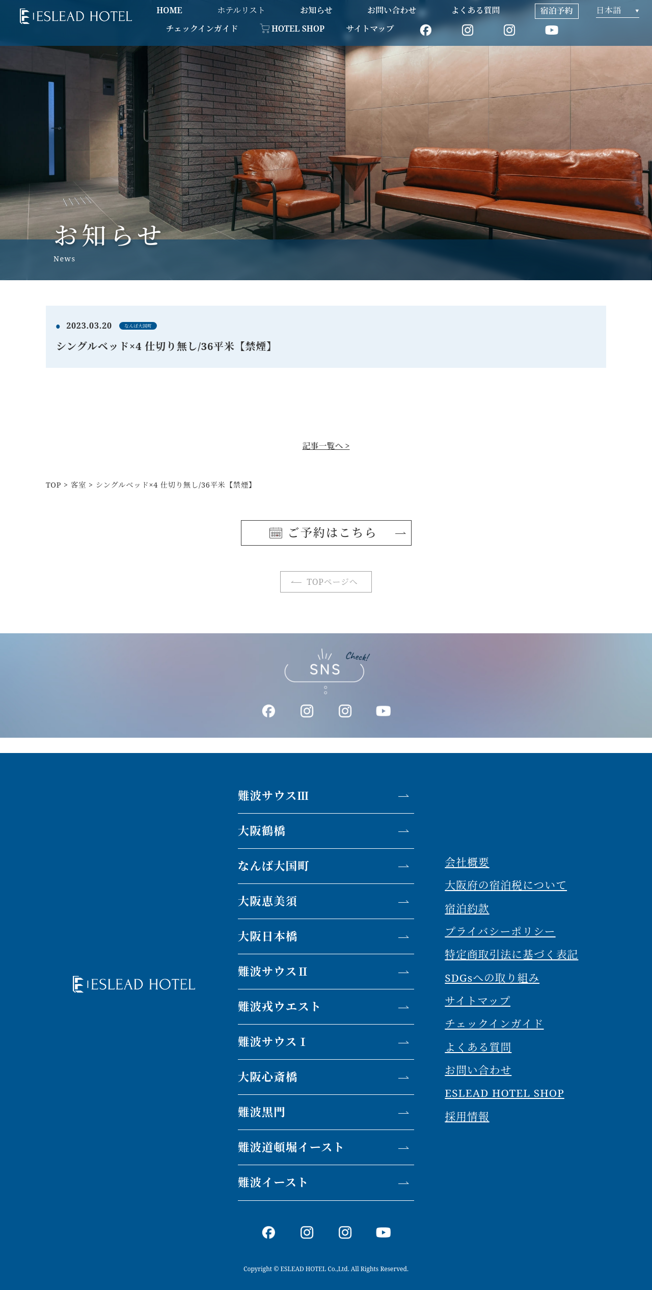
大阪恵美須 (268, 901)
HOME (169, 10)
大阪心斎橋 (268, 1077)
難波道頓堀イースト (291, 1147)
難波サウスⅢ (273, 795)
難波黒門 (262, 1112)
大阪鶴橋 (262, 831)
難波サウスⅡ (273, 971)
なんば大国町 (274, 866)
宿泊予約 (556, 11)
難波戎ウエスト (280, 1006)
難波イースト (273, 1182)
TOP (53, 485)
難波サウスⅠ (273, 1042)
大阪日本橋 (268, 936)
